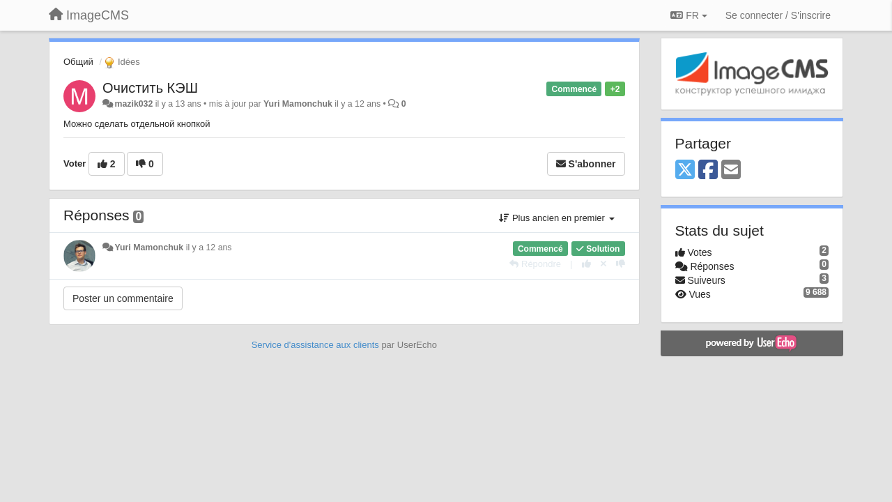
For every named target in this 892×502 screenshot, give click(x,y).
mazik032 (133, 104)
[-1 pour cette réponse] (620, 264)
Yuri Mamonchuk (297, 104)
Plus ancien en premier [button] (556, 218)
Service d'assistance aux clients (315, 345)
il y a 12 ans (209, 247)
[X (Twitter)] (685, 170)
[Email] (731, 170)
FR (688, 15)
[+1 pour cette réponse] (586, 264)
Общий (78, 61)
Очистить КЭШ (150, 88)
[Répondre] (535, 264)
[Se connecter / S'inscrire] (778, 15)
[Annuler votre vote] (603, 264)
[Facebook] (708, 170)
